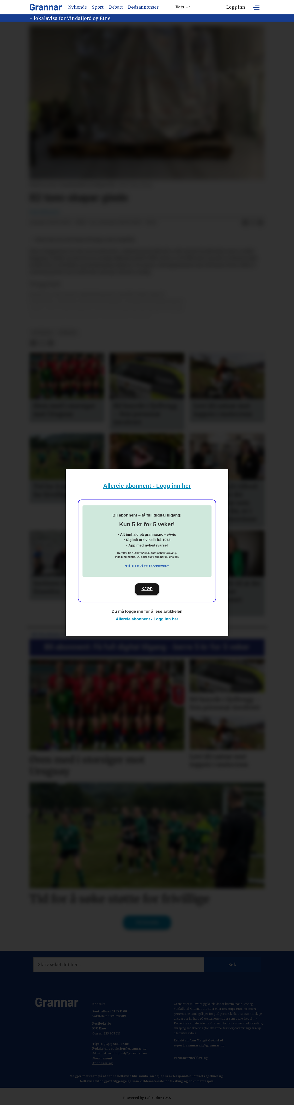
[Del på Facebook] (245, 222)
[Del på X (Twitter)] (252, 222)
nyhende (68, 333)
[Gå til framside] (45, 7)
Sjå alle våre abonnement (147, 566)
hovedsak (42, 333)
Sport (98, 7)
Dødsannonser (143, 7)
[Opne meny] (256, 7)
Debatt (116, 7)
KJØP (147, 589)
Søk (232, 964)
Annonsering (102, 1063)
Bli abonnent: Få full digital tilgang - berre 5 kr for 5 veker (147, 647)
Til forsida (147, 922)
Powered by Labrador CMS (147, 1098)
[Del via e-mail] (260, 222)
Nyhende (77, 7)
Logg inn (235, 7)
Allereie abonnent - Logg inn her (147, 485)
